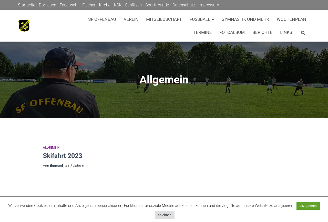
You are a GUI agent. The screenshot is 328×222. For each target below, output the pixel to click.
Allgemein (51, 147)
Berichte (262, 32)
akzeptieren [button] (308, 206)
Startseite (26, 5)
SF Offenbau (102, 19)
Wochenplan (291, 19)
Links (286, 32)
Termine (202, 32)
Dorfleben (47, 5)
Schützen (133, 5)
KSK (118, 5)
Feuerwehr (69, 5)
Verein (131, 19)
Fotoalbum (232, 32)
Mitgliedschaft (164, 19)
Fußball (202, 19)
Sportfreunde (157, 5)
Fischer (88, 5)
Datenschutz (183, 5)
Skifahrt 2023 (63, 156)
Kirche (104, 5)
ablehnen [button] (164, 215)
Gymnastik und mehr (245, 19)
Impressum (209, 5)
